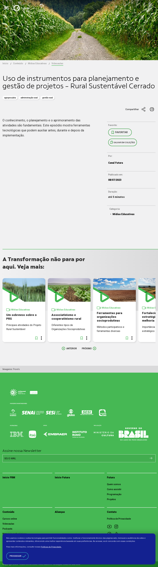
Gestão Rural (47, 98)
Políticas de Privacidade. (51, 547)
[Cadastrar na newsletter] (151, 458)
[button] (36, 338)
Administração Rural (29, 98)
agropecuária (10, 98)
